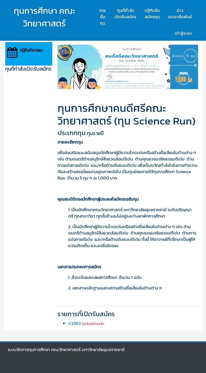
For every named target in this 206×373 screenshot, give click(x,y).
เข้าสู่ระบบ (183, 33)
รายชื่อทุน (102, 16)
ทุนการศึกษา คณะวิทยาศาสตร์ (44, 17)
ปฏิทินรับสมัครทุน (152, 13)
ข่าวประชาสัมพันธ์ (180, 13)
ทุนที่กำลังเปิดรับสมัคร (125, 13)
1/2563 (74, 323)
